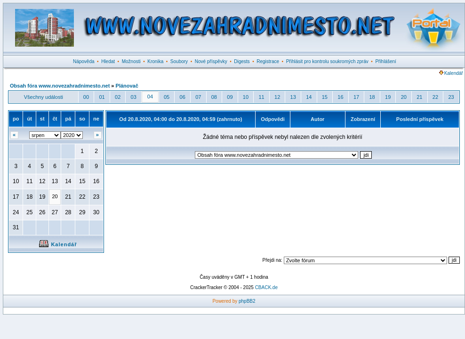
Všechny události (43, 97)
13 (293, 97)
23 (451, 97)
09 (229, 97)
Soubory (179, 61)
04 (150, 96)
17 (356, 97)
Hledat (108, 61)
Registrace (268, 61)
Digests (241, 61)
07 (198, 97)
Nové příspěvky (211, 61)
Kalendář (451, 73)
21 (419, 97)
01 (101, 97)
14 (309, 97)
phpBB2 (247, 301)
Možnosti (131, 61)
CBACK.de (266, 287)
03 (133, 97)
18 (372, 97)
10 (246, 97)
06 (182, 97)
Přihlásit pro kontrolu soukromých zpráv (327, 61)
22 (435, 97)
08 (214, 97)
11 (261, 97)
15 (325, 97)
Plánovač (127, 86)
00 (86, 97)
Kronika (155, 61)
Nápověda (84, 61)
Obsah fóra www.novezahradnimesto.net (60, 86)
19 (388, 97)
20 (404, 97)
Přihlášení (385, 61)
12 (277, 97)
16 (340, 97)
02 (117, 97)
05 (166, 97)
